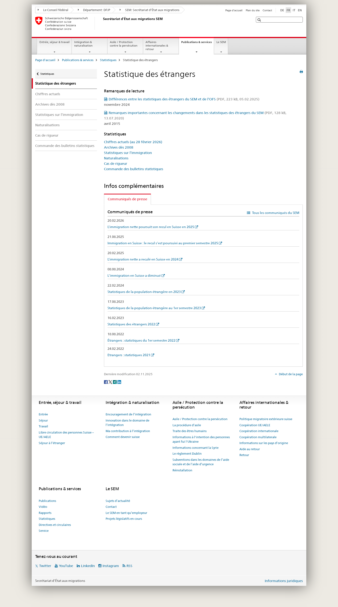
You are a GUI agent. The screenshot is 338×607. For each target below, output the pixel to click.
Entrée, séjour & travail (54, 42)
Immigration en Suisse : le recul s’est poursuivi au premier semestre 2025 (163, 243)
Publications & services (197, 43)
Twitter (45, 566)
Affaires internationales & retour (157, 45)
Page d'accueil (233, 10)
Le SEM (221, 42)
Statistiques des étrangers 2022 (131, 324)
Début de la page (290, 374)
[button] (260, 20)
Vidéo (43, 506)
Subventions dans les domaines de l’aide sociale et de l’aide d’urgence (201, 462)
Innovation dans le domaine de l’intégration (127, 422)
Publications (47, 501)
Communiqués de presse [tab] (127, 199)
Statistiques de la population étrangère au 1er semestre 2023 (154, 308)
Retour (244, 455)
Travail (43, 426)
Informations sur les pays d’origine (263, 443)
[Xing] (115, 382)
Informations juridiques (284, 581)
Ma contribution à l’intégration (128, 431)
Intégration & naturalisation (83, 43)
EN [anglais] (300, 10)
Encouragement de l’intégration (128, 414)
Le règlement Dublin (187, 453)
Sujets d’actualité (118, 501)
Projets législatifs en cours (124, 518)
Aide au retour (249, 449)
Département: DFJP (94, 10)
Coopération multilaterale (258, 437)
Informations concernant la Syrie (196, 447)
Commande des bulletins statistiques (64, 145)
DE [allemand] (282, 10)
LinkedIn (88, 566)
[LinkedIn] (119, 382)
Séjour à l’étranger (52, 443)
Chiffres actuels (47, 94)
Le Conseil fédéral (53, 10)
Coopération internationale (258, 431)
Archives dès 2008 (50, 104)
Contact (267, 10)
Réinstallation (182, 470)
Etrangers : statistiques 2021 (129, 355)
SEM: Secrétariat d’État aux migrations (149, 10)
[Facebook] (106, 382)
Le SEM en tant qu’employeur (126, 513)
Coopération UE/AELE (254, 425)
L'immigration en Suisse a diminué (134, 275)
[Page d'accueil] (102, 23)
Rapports (45, 513)
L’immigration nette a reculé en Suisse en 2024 (143, 259)
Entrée (43, 414)
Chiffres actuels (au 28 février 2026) (133, 142)
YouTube (66, 566)
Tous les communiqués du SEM (275, 213)
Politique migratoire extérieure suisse (265, 419)
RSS (129, 566)
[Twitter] (110, 382)
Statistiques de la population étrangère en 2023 (144, 292)
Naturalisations (47, 125)
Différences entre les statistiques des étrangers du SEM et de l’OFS (184, 99)
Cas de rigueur (46, 135)
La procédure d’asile (187, 425)
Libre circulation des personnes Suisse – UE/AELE (66, 434)
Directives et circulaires (55, 525)
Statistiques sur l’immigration (59, 114)
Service (44, 530)
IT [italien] (294, 10)
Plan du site (253, 10)
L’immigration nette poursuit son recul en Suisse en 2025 (151, 227)
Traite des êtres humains (190, 431)
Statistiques (108, 60)
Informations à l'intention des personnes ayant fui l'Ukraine (201, 439)
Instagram (111, 566)
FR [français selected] (288, 10)
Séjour (43, 420)
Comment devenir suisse (123, 437)
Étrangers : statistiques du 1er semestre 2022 (141, 340)
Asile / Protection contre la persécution (123, 43)
